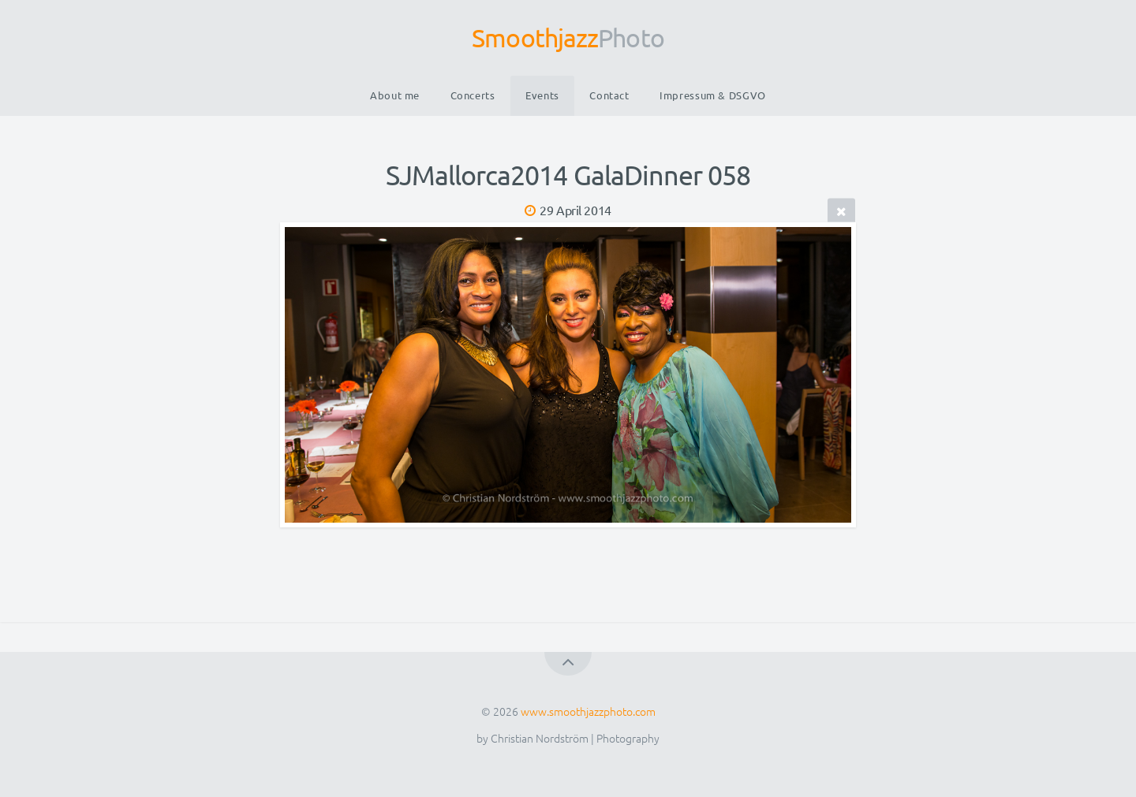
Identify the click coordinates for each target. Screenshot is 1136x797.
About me (395, 95)
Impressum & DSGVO (713, 95)
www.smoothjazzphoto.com (588, 711)
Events (542, 95)
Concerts (472, 95)
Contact (609, 95)
